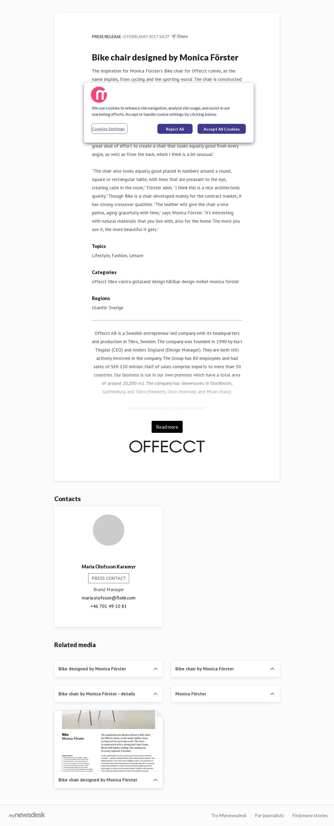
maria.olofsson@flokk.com (108, 598)
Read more (167, 427)
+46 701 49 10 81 (108, 606)
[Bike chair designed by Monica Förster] (108, 741)
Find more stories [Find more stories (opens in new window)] (310, 815)
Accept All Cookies (222, 128)
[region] (169, 113)
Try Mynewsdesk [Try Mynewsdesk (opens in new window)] (229, 815)
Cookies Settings (108, 128)
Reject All (175, 128)
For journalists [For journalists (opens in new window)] (269, 815)
